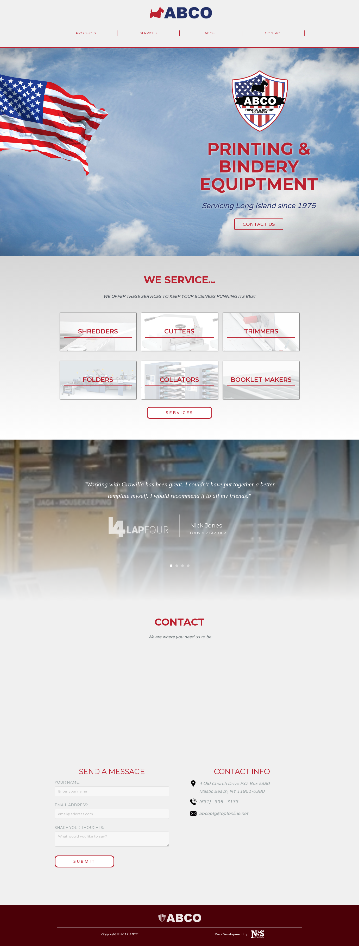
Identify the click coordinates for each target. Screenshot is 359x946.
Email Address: (71, 805)
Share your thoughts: (79, 827)
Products (86, 33)
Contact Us (259, 224)
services (148, 33)
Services (179, 412)
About (211, 33)
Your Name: (67, 782)
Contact (273, 33)
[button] (291, 520)
